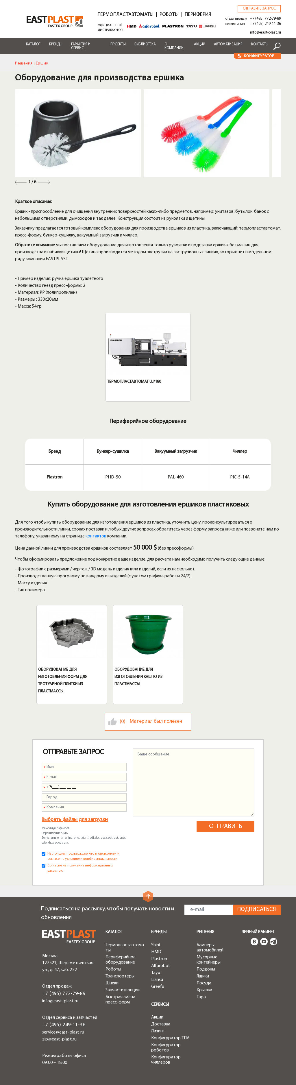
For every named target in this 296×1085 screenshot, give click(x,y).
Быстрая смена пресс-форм (120, 1000)
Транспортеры (120, 976)
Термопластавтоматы (125, 14)
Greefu (157, 986)
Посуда (204, 983)
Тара (201, 997)
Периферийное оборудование (121, 960)
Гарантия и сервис (80, 46)
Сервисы (160, 1005)
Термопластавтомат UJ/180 (134, 382)
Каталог (33, 44)
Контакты (260, 44)
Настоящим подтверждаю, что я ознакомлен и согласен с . (83, 856)
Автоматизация (228, 44)
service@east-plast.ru (63, 1032)
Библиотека (145, 44)
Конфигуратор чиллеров (166, 1060)
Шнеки (112, 983)
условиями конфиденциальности (91, 859)
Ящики (203, 976)
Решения (24, 63)
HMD (156, 952)
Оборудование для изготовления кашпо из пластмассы (138, 677)
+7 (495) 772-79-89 (265, 18)
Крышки (204, 990)
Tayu (155, 973)
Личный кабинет (258, 932)
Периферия (198, 14)
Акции (199, 44)
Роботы (169, 14)
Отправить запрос (259, 8)
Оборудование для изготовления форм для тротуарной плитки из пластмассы (62, 681)
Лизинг (157, 1031)
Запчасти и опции (123, 990)
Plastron (159, 959)
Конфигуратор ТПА (170, 1038)
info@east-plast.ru (265, 32)
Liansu (157, 979)
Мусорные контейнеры (209, 960)
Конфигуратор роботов (166, 1048)
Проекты (118, 44)
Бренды (55, 44)
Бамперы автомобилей (210, 948)
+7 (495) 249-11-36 (265, 24)
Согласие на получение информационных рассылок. (80, 868)
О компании (174, 46)
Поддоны (206, 969)
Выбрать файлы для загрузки (75, 819)
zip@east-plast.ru (59, 1039)
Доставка (160, 1024)
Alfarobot (160, 966)
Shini (155, 945)
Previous (21, 182)
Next (44, 182)
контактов (96, 536)
